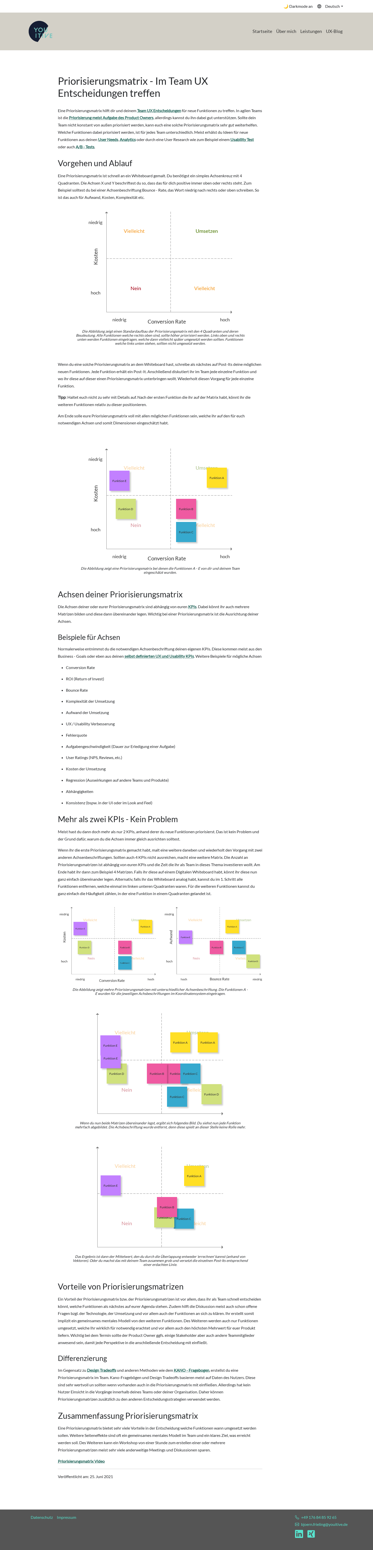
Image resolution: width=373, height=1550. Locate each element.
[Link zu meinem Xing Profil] (311, 1534)
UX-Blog (334, 31)
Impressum (66, 1517)
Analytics (128, 139)
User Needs (108, 139)
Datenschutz (42, 1517)
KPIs (192, 606)
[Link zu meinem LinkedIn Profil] (301, 1534)
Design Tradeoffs (101, 1370)
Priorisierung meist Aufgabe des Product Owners (111, 117)
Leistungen (311, 31)
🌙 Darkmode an (298, 6)
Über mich (286, 31)
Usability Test (242, 139)
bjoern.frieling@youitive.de (324, 1524)
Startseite (262, 31)
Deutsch (328, 6)
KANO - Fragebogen (191, 1370)
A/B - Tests (85, 146)
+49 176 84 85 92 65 (319, 1517)
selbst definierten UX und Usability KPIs (159, 656)
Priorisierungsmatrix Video (81, 1461)
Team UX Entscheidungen (159, 110)
